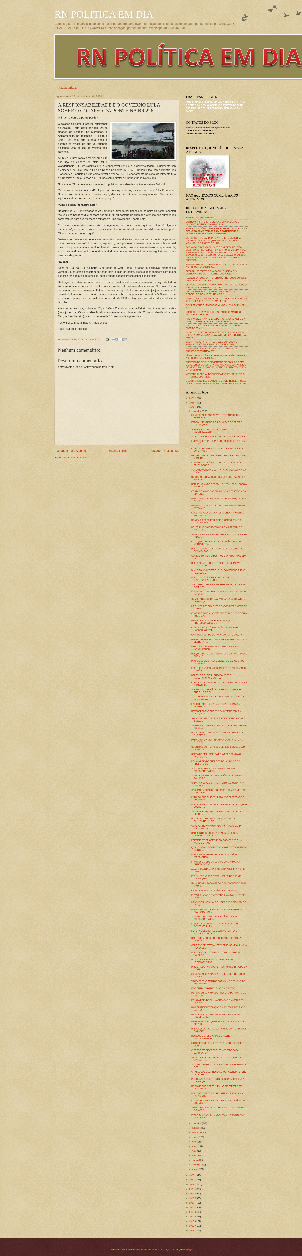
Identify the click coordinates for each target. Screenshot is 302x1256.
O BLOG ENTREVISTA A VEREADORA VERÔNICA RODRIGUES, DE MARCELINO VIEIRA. (210, 292)
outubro (196, 1128)
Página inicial (67, 87)
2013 (192, 1221)
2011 (192, 1230)
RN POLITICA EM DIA (103, 14)
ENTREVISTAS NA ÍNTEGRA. (200, 217)
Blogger (189, 1249)
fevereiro (196, 1164)
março (195, 1160)
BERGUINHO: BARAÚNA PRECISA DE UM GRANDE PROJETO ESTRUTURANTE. (212, 349)
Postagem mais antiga (164, 450)
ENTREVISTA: (217, 231)
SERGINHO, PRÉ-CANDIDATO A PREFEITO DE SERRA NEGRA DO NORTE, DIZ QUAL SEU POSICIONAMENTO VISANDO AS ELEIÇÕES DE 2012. (214, 240)
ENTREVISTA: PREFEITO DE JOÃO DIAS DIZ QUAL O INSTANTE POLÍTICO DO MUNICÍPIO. (212, 223)
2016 (192, 1207)
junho (195, 1146)
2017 (192, 1203)
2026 (192, 398)
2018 (192, 1198)
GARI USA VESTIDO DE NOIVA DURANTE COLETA (216, 634)
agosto (195, 1137)
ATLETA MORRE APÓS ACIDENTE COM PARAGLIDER (218, 436)
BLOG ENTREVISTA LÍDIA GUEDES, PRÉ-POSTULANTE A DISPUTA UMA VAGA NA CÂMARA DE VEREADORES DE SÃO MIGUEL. (216, 335)
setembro (196, 1132)
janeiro (195, 1169)
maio (194, 1151)
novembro (197, 1123)
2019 (192, 1193)
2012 (192, 1226)
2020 (192, 1189)
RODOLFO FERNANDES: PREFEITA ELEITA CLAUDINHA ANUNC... (213, 819)
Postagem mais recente (70, 450)
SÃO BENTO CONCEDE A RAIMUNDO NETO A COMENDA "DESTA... (214, 834)
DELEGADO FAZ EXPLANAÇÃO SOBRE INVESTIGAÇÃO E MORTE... (211, 676)
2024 (192, 407)
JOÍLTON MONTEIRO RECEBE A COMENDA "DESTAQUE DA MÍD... (213, 769)
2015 (192, 1212)
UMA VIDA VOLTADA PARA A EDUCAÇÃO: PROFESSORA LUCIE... (212, 621)
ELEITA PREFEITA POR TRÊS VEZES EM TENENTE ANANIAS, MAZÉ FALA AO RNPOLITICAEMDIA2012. (211, 343)
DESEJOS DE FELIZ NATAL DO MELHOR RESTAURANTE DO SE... (211, 1037)
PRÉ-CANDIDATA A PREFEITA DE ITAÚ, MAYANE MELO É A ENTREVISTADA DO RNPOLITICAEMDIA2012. (215, 320)
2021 (192, 1184)
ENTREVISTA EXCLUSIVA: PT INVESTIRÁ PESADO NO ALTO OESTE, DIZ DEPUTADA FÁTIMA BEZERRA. (216, 299)
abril (194, 1155)
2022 (192, 1179)
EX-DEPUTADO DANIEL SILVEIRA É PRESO (213, 988)
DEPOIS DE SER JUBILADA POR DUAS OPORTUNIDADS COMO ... (210, 578)
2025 (192, 402)
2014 (192, 1216)
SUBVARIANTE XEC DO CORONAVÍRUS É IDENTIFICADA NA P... (212, 430)
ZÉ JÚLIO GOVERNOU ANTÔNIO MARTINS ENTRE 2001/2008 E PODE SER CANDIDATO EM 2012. (217, 285)
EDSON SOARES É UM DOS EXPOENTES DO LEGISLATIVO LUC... (214, 960)
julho (194, 1141)
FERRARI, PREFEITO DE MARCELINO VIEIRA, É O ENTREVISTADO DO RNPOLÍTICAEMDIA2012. (211, 272)
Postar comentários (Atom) (75, 457)
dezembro (197, 411)
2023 (192, 1175)
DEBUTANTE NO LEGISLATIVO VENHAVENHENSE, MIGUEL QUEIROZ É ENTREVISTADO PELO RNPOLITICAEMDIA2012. (216, 382)
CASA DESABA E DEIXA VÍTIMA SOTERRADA (214, 890)
